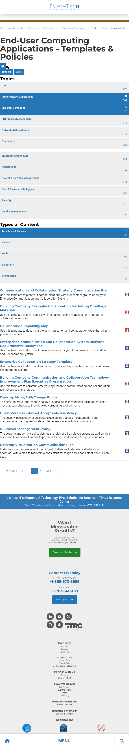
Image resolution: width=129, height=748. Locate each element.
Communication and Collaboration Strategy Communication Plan (54, 290)
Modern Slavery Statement (64, 666)
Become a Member (65, 552)
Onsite (64, 692)
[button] (64, 741)
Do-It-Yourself (64, 687)
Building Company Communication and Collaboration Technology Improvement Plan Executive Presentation (54, 379)
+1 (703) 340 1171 (94, 505)
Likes (19, 72)
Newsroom (64, 652)
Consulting (64, 695)
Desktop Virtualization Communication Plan (37, 445)
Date (6, 72)
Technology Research (11, 28)
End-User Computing (74, 28)
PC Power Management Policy (25, 429)
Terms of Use (64, 660)
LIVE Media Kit (64, 678)
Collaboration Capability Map (24, 326)
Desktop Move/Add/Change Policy (28, 397)
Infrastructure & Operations (42, 28)
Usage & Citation (64, 657)
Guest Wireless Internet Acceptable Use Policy (38, 413)
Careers (64, 649)
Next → (50, 471)
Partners (64, 675)
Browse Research (64, 704)
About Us (64, 646)
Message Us (64, 599)
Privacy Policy (65, 663)
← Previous (9, 471)
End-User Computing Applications (109, 28)
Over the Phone (64, 690)
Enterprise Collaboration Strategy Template (36, 361)
